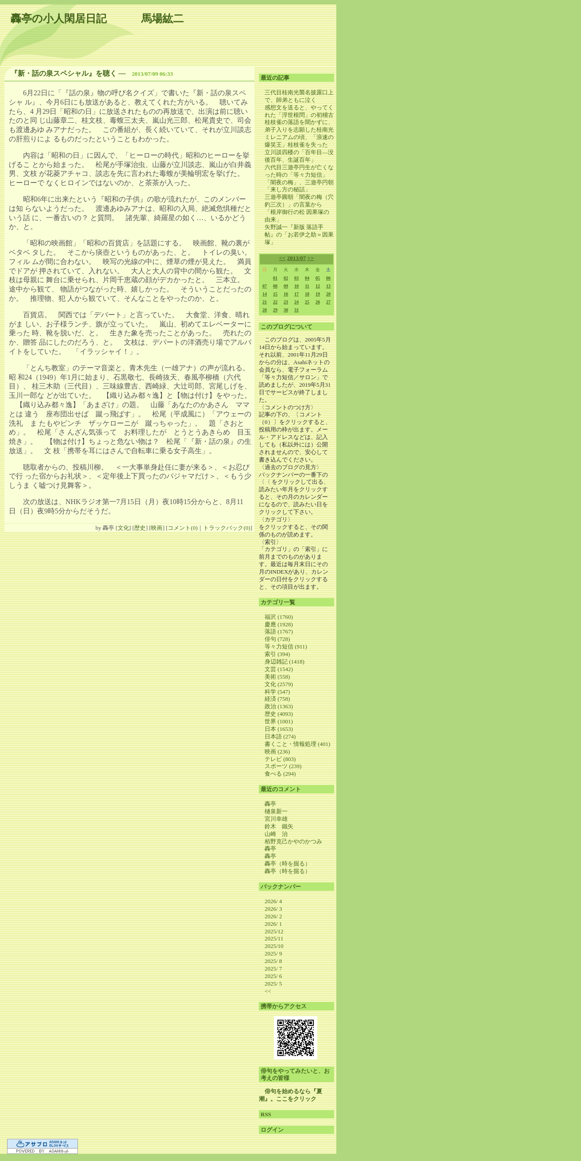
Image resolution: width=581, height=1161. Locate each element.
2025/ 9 (273, 953)
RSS (266, 1114)
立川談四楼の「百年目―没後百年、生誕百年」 (299, 156)
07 (264, 285)
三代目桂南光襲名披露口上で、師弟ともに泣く (299, 96)
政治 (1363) (279, 706)
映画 (156, 527)
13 (328, 285)
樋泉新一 (276, 811)
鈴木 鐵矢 (279, 826)
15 (275, 293)
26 (318, 301)
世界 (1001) (279, 721)
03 (296, 278)
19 (318, 293)
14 (264, 293)
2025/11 (274, 938)
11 (307, 285)
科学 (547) (277, 691)
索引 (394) (277, 654)
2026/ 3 (273, 908)
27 (328, 301)
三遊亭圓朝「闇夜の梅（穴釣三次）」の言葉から (299, 201)
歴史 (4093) (279, 714)
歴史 (140, 527)
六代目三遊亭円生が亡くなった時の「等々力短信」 (299, 171)
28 (264, 309)
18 (307, 293)
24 (296, 301)
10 (296, 285)
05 (318, 278)
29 (275, 309)
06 (328, 278)
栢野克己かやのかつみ (293, 841)
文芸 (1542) (279, 669)
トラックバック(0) (226, 527)
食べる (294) (280, 773)
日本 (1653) (279, 729)
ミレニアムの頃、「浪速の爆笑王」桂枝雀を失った (299, 141)
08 (275, 285)
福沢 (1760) (279, 617)
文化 (123, 527)
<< (282, 258)
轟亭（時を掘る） (288, 863)
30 (286, 309)
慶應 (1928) (279, 624)
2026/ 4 (273, 901)
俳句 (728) (277, 639)
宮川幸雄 (276, 818)
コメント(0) (182, 527)
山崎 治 (276, 834)
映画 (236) (277, 751)
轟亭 (270, 803)
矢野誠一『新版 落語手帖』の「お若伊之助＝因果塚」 (299, 234)
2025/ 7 (273, 968)
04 (307, 278)
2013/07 (296, 258)
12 (318, 285)
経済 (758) (277, 698)
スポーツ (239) (283, 766)
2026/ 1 (273, 923)
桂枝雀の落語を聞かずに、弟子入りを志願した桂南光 (299, 126)
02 (286, 278)
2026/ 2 (273, 916)
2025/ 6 (273, 976)
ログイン (272, 1129)
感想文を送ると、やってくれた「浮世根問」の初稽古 (299, 111)
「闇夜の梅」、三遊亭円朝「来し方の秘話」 (299, 186)
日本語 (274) (280, 736)
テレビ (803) (280, 759)
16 (286, 293)
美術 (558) (277, 676)
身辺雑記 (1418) (284, 661)
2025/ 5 (273, 983)
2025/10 (274, 946)
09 (286, 285)
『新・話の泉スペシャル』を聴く (64, 73)
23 (286, 301)
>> (311, 258)
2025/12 (274, 931)
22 (275, 301)
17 (296, 293)
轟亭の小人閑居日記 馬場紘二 (97, 18)
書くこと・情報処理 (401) (297, 744)
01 (275, 278)
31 (296, 309)
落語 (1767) (279, 631)
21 (264, 301)
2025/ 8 (273, 961)
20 (328, 293)
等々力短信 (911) (286, 646)
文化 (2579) (279, 684)
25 (307, 301)
